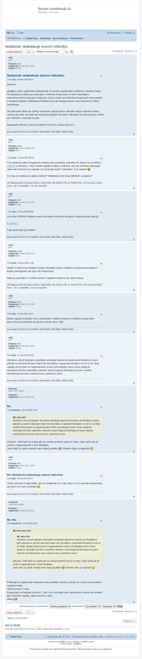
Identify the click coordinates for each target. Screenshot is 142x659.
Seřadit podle (86, 606)
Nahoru (134, 134)
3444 (20, 146)
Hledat (66, 51)
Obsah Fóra (15, 636)
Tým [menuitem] (68, 636)
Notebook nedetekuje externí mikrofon (36, 46)
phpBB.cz (78, 644)
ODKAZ (11, 166)
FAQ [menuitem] (21, 33)
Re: (9, 406)
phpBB (61, 642)
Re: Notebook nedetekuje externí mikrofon (35, 474)
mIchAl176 (13, 502)
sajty (11, 58)
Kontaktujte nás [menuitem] (55, 636)
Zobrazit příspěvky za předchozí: (45, 606)
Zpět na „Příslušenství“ (17, 618)
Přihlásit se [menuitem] (130, 33)
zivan (11, 140)
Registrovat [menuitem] (115, 33)
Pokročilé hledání (71, 51)
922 (19, 64)
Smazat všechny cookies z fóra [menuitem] (89, 636)
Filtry (12, 33)
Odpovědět (13, 51)
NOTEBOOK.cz (14, 38)
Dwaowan (13, 389)
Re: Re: (12, 519)
